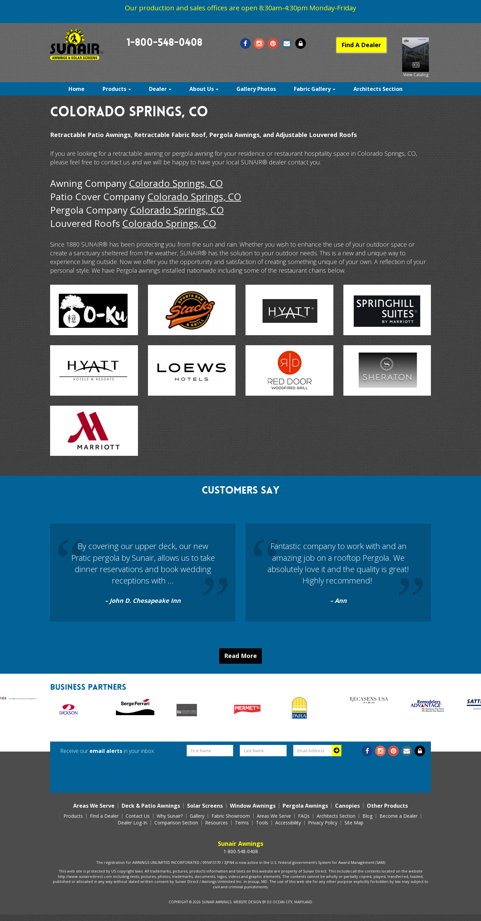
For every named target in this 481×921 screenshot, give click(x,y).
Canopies (347, 805)
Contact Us (138, 816)
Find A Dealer (361, 45)
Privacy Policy (322, 822)
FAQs (304, 816)
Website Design (247, 902)
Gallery (197, 816)
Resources (216, 822)
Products (117, 89)
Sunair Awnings (216, 902)
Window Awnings (253, 805)
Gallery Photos (256, 89)
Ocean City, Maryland (292, 902)
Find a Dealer (104, 816)
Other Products (387, 805)
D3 (269, 902)
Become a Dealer (398, 816)
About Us (203, 89)
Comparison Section (176, 822)
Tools (262, 822)
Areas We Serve (94, 805)
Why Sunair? (170, 816)
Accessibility (288, 822)
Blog (367, 816)
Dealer (160, 89)
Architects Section (378, 89)
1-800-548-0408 (164, 43)
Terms (242, 822)
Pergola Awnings (305, 805)
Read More (240, 656)
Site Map (353, 822)
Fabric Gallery (314, 89)
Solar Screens (205, 805)
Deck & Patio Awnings (151, 805)
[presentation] (263, 773)
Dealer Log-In (132, 822)
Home (76, 89)
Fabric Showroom (230, 816)
